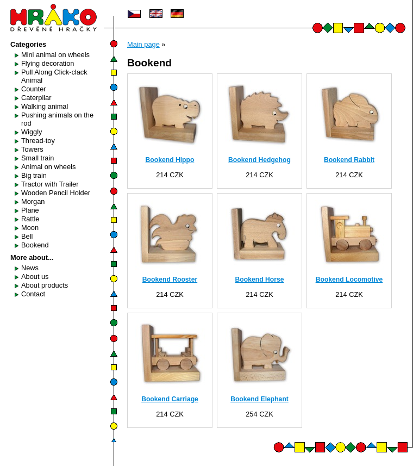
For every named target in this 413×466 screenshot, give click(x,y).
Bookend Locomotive (349, 279)
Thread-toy (38, 140)
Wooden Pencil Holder (55, 193)
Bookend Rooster (169, 279)
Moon (30, 227)
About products (44, 285)
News (30, 268)
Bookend (35, 245)
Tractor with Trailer (49, 184)
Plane (30, 210)
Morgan (33, 201)
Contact (33, 294)
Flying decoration (47, 63)
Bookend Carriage (169, 399)
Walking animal (44, 106)
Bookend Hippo (170, 160)
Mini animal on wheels (55, 55)
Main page (143, 44)
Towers (32, 149)
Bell (27, 236)
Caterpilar (36, 98)
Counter (33, 89)
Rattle (30, 219)
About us (35, 276)
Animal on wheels (48, 167)
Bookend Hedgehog (259, 160)
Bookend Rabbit (349, 160)
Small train (37, 158)
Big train (34, 175)
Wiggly (31, 132)
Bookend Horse (259, 279)
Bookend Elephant (259, 399)
